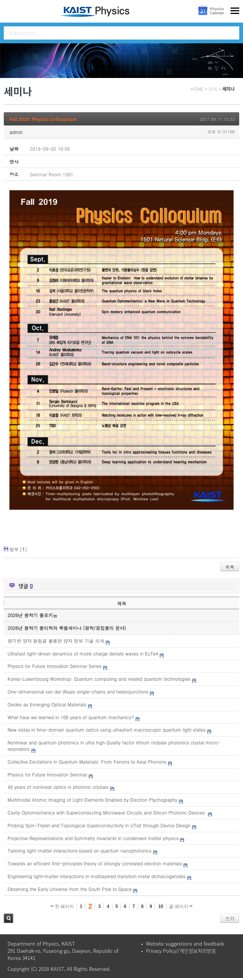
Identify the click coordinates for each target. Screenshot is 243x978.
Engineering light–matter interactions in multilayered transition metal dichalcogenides (97, 876)
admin (16, 132)
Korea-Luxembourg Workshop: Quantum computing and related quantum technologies (99, 678)
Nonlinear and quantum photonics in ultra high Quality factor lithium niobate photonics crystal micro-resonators (114, 745)
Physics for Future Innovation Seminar (47, 774)
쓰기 (229, 918)
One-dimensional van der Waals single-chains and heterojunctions (78, 691)
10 (160, 906)
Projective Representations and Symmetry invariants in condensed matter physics (93, 838)
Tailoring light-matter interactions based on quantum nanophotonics (80, 850)
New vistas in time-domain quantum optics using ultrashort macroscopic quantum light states (107, 729)
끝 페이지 (181, 906)
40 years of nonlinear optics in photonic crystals (58, 787)
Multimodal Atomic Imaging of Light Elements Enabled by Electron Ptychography (92, 799)
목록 (229, 567)
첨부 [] (18, 549)
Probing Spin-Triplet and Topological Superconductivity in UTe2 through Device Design (99, 825)
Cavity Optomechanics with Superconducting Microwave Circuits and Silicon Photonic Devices (107, 812)
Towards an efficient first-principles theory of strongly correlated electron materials (95, 863)
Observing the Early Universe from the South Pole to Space (70, 889)
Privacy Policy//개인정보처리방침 (181, 950)
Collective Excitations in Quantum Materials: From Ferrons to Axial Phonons (87, 761)
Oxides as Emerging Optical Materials (47, 704)
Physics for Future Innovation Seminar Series (55, 666)
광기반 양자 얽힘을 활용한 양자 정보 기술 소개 (56, 640)
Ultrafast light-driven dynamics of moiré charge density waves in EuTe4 (83, 653)
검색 (8, 918)
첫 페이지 (62, 906)
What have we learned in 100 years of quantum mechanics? (71, 717)
